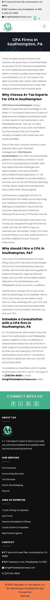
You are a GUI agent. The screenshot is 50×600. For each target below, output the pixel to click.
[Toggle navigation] (44, 26)
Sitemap (25, 595)
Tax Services (8, 479)
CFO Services (9, 467)
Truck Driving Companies (15, 510)
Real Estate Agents (12, 533)
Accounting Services (13, 473)
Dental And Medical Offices (16, 521)
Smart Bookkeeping (12, 485)
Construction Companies (15, 527)
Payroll (5, 490)
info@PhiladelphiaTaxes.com (18, 17)
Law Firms (7, 515)
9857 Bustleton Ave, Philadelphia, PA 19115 (23, 9)
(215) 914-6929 (11, 13)
